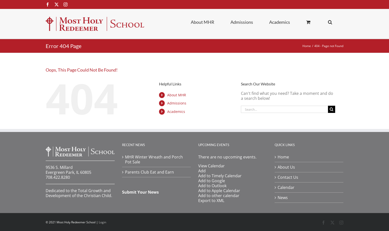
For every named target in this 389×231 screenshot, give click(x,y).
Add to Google (211, 180)
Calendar (286, 187)
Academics (176, 111)
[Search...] (284, 109)
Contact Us (288, 177)
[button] (330, 22)
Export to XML (211, 200)
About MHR (176, 95)
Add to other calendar (218, 195)
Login (102, 222)
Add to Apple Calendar (219, 190)
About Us (286, 167)
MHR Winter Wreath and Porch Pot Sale (154, 159)
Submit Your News (140, 192)
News (283, 197)
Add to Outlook (212, 185)
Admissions (176, 103)
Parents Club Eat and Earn (149, 172)
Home (283, 156)
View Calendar (211, 166)
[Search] (331, 109)
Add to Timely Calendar (220, 175)
